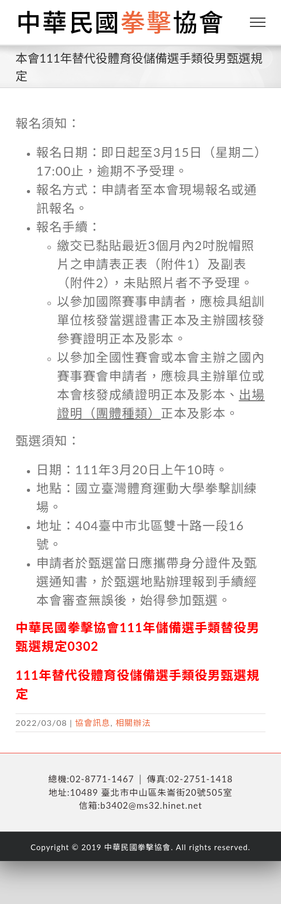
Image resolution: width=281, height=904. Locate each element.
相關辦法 (133, 722)
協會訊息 (92, 722)
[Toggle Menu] (258, 22)
